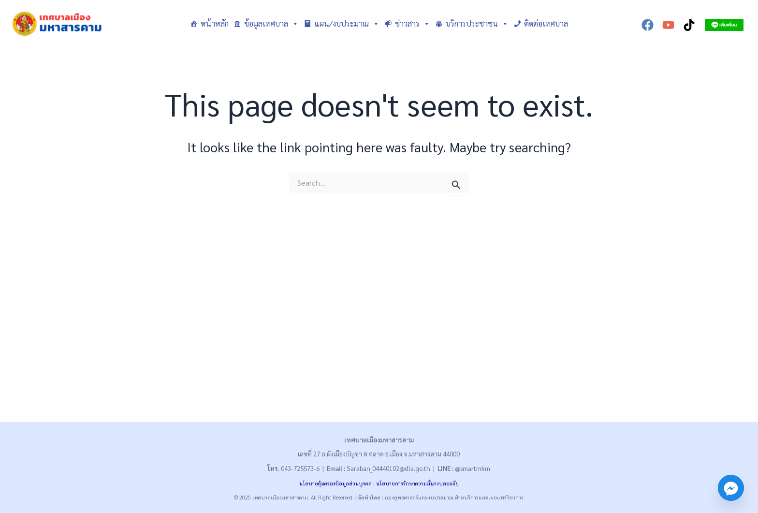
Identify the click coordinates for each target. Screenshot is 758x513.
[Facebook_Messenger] (731, 488)
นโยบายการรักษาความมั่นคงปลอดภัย (417, 483)
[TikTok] (689, 25)
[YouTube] (668, 25)
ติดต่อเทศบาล (546, 23)
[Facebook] (647, 25)
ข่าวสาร (412, 24)
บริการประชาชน (477, 24)
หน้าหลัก (215, 23)
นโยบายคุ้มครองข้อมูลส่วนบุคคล (335, 483)
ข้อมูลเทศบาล (271, 24)
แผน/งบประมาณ (346, 24)
